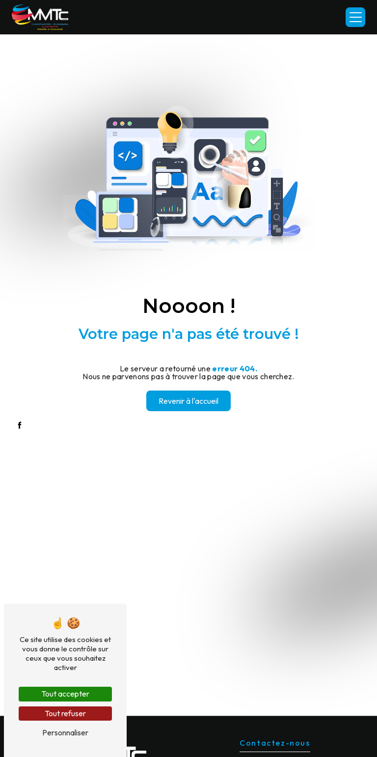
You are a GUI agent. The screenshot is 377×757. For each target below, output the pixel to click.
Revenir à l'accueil (188, 401)
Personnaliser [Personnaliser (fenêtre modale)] (65, 732)
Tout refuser (65, 713)
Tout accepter (65, 694)
